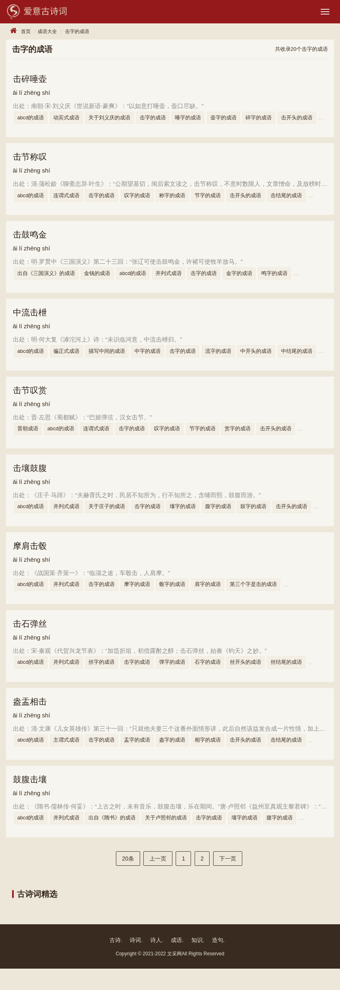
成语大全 (47, 33)
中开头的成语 (272, 359)
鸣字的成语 (290, 280)
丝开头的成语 (261, 678)
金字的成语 (253, 280)
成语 (176, 961)
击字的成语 (77, 33)
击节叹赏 (32, 400)
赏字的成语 (254, 439)
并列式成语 (178, 280)
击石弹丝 (32, 639)
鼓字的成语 (269, 519)
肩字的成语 (221, 599)
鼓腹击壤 (32, 799)
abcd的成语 (33, 120)
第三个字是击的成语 (269, 599)
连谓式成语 (71, 200)
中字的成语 (157, 359)
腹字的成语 (232, 519)
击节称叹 (32, 161)
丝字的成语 (109, 678)
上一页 (157, 880)
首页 (26, 33)
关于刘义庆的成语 (117, 120)
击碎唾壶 (32, 81)
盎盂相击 (32, 719)
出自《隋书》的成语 (119, 838)
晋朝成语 (30, 439)
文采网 (174, 975)
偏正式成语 (71, 359)
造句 (217, 961)
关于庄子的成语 (114, 519)
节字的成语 (221, 200)
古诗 (115, 961)
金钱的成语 (102, 280)
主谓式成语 (71, 758)
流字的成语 (232, 359)
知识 (197, 961)
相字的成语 (221, 758)
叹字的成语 (146, 200)
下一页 (227, 880)
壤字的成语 (194, 519)
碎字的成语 (275, 120)
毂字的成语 (184, 599)
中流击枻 (32, 320)
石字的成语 (221, 678)
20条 (128, 880)
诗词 (135, 961)
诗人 (156, 961)
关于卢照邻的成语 (175, 838)
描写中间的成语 (114, 359)
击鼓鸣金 (32, 241)
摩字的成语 (146, 599)
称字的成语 (184, 200)
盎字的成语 (184, 758)
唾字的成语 (200, 120)
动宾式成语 (71, 120)
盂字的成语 (146, 758)
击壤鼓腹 (32, 480)
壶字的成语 (237, 120)
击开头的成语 (261, 200)
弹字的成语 (184, 678)
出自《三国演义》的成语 (49, 280)
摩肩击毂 (32, 559)
